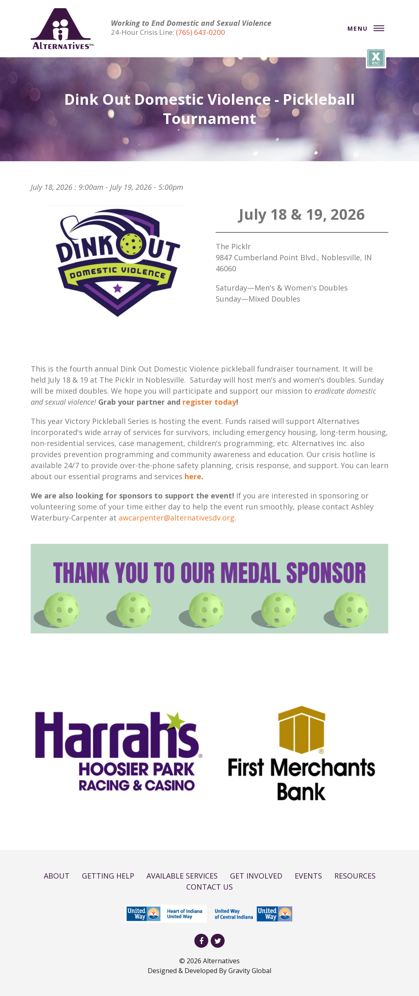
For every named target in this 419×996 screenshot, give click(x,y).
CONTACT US (209, 887)
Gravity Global (249, 970)
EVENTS (308, 876)
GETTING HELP (108, 876)
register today (209, 402)
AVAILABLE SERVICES (182, 876)
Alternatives (221, 960)
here (193, 476)
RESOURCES (355, 876)
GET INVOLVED (256, 876)
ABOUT (57, 876)
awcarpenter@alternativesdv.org (176, 518)
